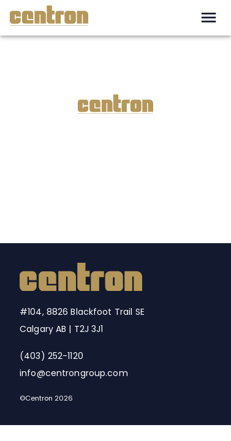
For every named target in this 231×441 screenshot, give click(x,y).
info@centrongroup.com (74, 373)
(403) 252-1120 (51, 356)
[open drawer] (208, 17)
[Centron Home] (81, 287)
